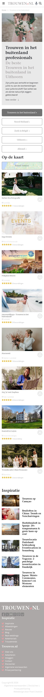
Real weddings (12, 635)
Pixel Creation (35, 691)
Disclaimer (10, 664)
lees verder (12, 99)
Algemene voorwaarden (16, 667)
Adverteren (10, 655)
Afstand (21, 149)
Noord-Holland (21, 122)
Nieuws (8, 629)
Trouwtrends (11, 641)
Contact (8, 661)
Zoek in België (21, 131)
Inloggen (9, 657)
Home (4, 10)
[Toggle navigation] (3, 3)
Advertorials (10, 638)
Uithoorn (21, 140)
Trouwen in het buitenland (21, 112)
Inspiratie (9, 623)
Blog (7, 632)
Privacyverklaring (13, 670)
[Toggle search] (40, 3)
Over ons (9, 651)
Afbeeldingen (11, 626)
